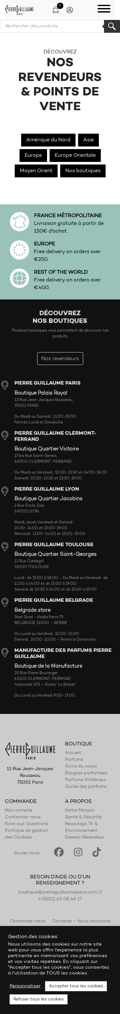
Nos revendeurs (60, 358)
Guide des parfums (86, 787)
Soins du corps (81, 766)
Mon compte (18, 810)
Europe (33, 155)
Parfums (74, 760)
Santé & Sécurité (83, 817)
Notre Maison (79, 810)
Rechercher (112, 26)
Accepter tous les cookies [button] (76, 986)
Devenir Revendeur (84, 837)
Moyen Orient (36, 170)
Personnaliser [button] (25, 986)
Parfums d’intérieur (85, 780)
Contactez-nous (23, 817)
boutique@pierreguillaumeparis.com (57, 892)
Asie (88, 140)
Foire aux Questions (26, 824)
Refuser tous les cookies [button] (38, 999)
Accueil (73, 753)
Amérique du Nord (48, 140)
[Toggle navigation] (104, 10)
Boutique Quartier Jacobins (48, 499)
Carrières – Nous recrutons (81, 921)
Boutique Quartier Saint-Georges (55, 554)
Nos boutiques (82, 170)
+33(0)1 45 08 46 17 (60, 899)
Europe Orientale (75, 155)
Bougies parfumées (86, 773)
